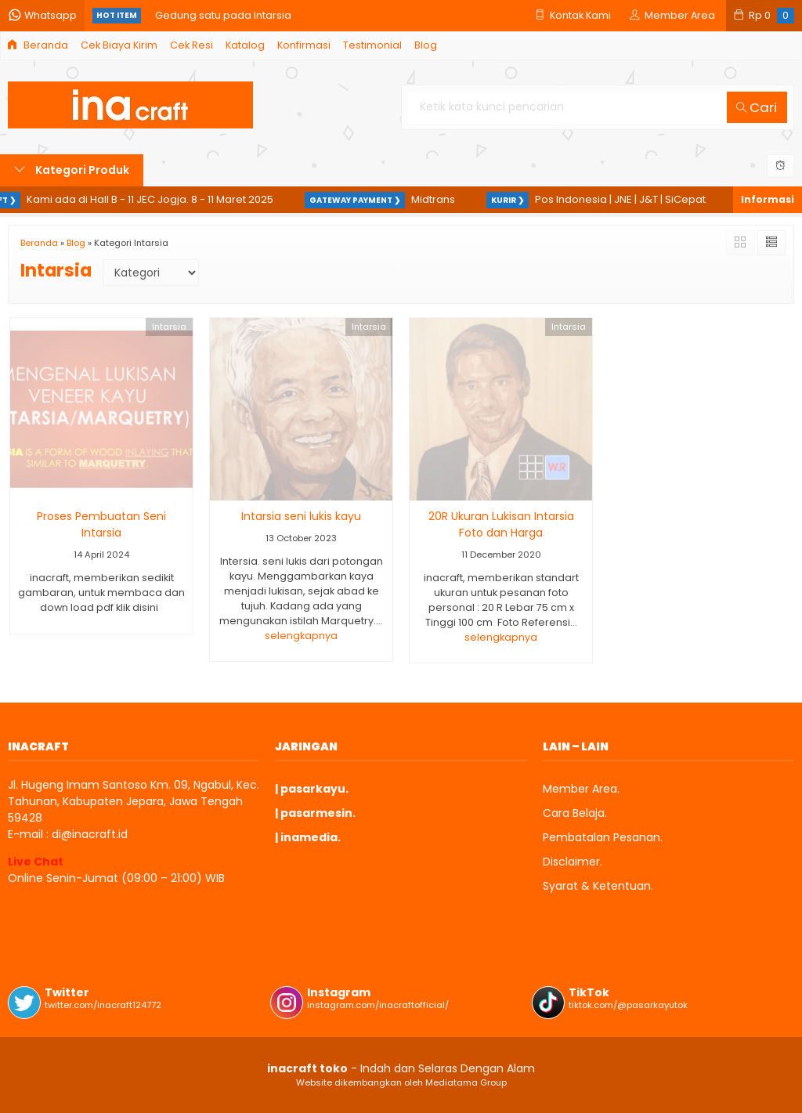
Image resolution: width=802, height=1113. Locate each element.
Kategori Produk (71, 170)
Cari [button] (756, 107)
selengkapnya (301, 635)
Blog (425, 45)
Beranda (37, 45)
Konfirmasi (304, 45)
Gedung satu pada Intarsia (223, 15)
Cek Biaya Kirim (119, 45)
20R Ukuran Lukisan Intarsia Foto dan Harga (501, 524)
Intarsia (169, 326)
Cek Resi (191, 45)
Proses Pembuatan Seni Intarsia (101, 524)
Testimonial (372, 45)
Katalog (245, 45)
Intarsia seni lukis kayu (301, 516)
